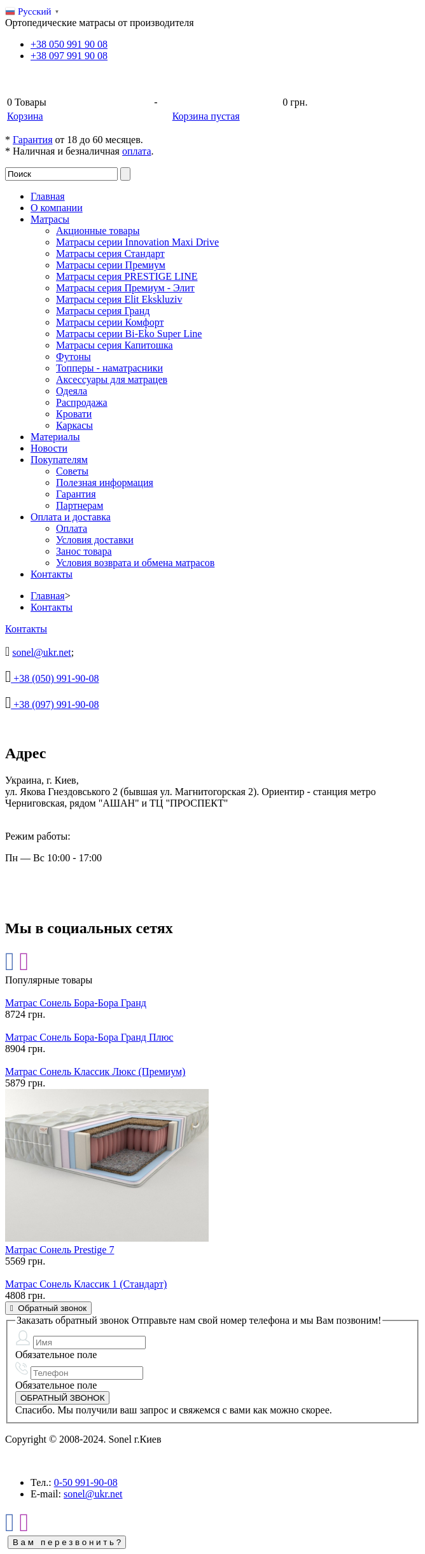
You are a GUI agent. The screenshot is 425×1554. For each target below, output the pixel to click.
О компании (57, 207)
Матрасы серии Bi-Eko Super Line (129, 333)
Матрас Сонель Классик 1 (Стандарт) (86, 1284)
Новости (49, 448)
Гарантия (33, 139)
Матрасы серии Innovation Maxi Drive (137, 242)
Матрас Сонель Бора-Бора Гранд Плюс (89, 1037)
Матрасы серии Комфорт (110, 322)
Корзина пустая (206, 116)
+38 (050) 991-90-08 (55, 678)
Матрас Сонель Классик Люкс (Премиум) (95, 1071)
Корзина (25, 116)
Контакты (52, 574)
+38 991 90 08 (69, 44)
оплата (136, 151)
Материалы (55, 436)
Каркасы (74, 425)
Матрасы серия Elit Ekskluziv (119, 299)
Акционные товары (97, 230)
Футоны (73, 356)
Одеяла (71, 390)
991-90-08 (86, 1482)
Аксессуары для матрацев (111, 379)
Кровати (74, 413)
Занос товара (84, 551)
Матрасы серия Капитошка (114, 345)
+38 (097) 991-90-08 (55, 704)
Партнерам (79, 505)
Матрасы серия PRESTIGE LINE (126, 276)
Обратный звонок (48, 1308)
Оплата (71, 528)
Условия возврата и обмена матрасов (135, 562)
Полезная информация (104, 482)
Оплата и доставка (71, 516)
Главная (48, 196)
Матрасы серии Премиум (110, 265)
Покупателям (59, 459)
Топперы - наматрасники (109, 368)
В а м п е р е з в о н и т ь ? (67, 1542)
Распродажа (82, 402)
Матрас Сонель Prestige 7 (59, 1249)
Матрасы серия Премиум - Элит (125, 287)
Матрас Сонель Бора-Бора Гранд (75, 1002)
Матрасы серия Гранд (103, 310)
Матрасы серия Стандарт (110, 253)
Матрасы (50, 219)
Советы (72, 471)
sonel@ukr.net (41, 652)
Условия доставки (95, 539)
